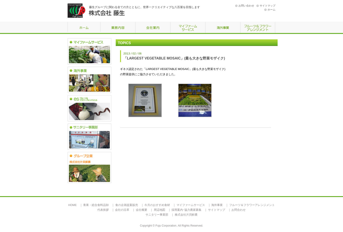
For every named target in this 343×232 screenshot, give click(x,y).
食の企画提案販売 (126, 205)
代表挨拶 (103, 209)
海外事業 (217, 205)
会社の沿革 (122, 209)
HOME (72, 205)
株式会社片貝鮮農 (186, 214)
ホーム (271, 9)
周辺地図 (159, 209)
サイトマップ (267, 5)
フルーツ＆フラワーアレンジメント (252, 205)
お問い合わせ (246, 5)
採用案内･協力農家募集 (186, 209)
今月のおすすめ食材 (157, 205)
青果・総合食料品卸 (96, 205)
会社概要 (141, 209)
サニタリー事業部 (156, 214)
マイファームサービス (191, 205)
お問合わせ (238, 209)
